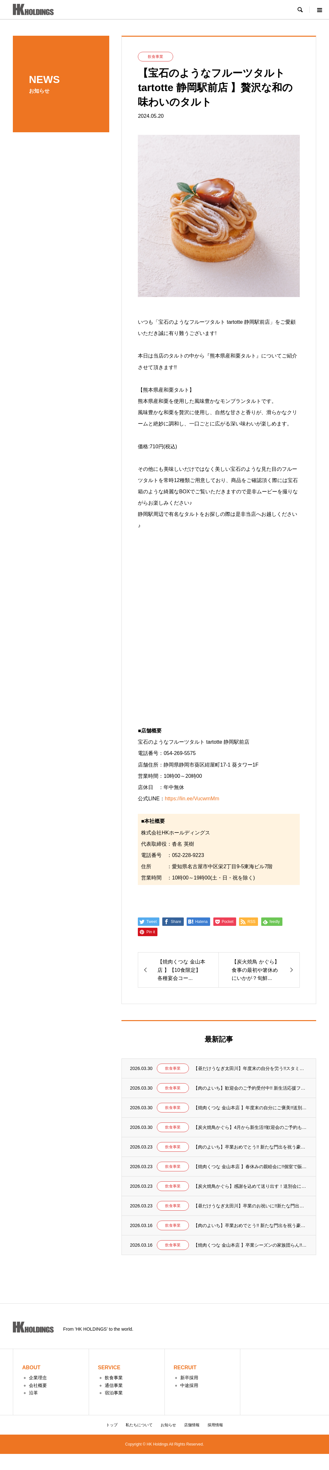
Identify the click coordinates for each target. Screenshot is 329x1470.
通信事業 (114, 1385)
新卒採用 (189, 1377)
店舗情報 (192, 1425)
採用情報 (215, 1425)
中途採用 (189, 1385)
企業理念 (38, 1377)
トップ (112, 1425)
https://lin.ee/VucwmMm (192, 798)
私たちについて (139, 1425)
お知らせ (168, 1425)
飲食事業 (114, 1377)
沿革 (33, 1392)
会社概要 (38, 1385)
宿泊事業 (114, 1392)
